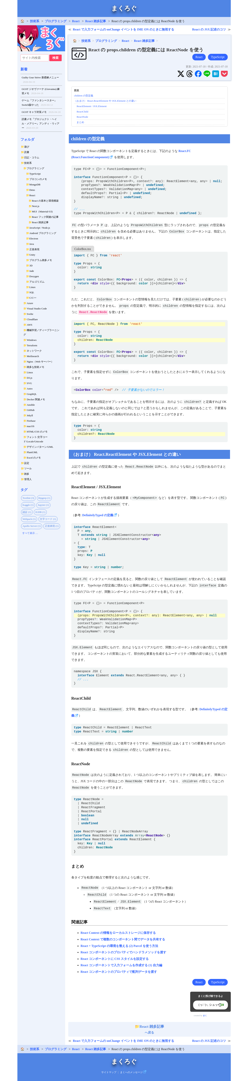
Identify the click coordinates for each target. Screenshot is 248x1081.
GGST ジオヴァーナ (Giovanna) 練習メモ (41, 92)
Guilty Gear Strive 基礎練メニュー (40, 80)
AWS (29, 324)
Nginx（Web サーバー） (40, 361)
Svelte (30, 313)
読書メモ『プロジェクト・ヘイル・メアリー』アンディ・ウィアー (40, 124)
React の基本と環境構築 (45, 200)
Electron (33, 238)
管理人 (28, 479)
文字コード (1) (48, 519)
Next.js (35, 206)
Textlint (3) (28, 498)
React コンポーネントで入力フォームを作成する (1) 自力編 (121, 965)
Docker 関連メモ (36, 399)
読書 (26, 152)
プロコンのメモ (38, 179)
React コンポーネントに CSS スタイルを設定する (115, 958)
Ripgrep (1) (44, 498)
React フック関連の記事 (45, 216)
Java (31, 243)
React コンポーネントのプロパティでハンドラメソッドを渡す (123, 952)
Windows (32, 340)
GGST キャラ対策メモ (41, 112)
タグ (23, 490)
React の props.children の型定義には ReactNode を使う (146, 49)
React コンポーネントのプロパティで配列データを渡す (119, 971)
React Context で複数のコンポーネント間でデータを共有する (123, 939)
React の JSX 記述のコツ (209, 29)
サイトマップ (108, 1072)
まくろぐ (124, 8)
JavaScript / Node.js (39, 227)
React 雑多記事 (95, 21)
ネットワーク (34, 350)
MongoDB (34, 184)
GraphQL (32, 394)
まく (205, 1015)
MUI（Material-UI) (42, 211)
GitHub (30, 410)
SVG (29, 383)
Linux (32, 287)
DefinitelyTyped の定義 (97, 515)
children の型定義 (83, 95)
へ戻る (149, 1029)
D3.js (29, 377)
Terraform (32, 345)
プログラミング (55, 21)
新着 (23, 69)
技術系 (34, 21)
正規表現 (34, 249)
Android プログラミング (42, 233)
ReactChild (82, 111)
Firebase (31, 420)
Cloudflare (32, 319)
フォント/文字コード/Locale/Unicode (35, 439)
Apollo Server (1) (31, 525)
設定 (26, 463)
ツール (28, 468)
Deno (32, 189)
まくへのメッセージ (131, 1072)
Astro (29, 388)
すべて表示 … (30, 533)
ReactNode (82, 116)
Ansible (31, 404)
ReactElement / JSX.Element (92, 106)
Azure (30, 303)
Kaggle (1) (27, 504)
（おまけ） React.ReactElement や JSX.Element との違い (105, 100)
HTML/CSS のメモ (37, 431)
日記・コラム (31, 157)
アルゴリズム (36, 281)
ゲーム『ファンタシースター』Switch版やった (39, 103)
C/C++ (33, 297)
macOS (30, 426)
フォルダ (27, 139)
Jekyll (30, 415)
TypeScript (35, 173)
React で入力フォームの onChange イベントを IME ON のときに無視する (123, 29)
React (76, 21)
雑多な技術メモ (35, 367)
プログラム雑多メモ (40, 260)
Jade (31, 270)
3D (30, 265)
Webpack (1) (29, 519)
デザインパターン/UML (40, 446)
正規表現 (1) (52, 525)
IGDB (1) (40, 512)
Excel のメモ (34, 457)
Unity (32, 254)
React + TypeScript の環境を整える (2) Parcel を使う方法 (119, 946)
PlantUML (32, 452)
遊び (26, 146)
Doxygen (34, 276)
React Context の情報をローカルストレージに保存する (118, 932)
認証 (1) (26, 512)
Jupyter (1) (43, 504)
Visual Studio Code (37, 308)
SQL (31, 292)
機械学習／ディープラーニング (41, 332)
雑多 (26, 473)
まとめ (80, 122)
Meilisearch (33, 356)
